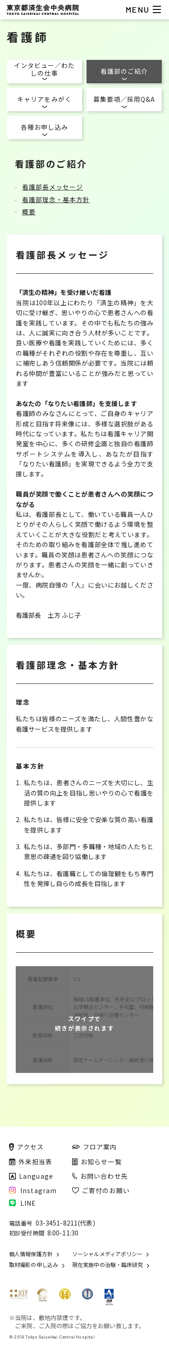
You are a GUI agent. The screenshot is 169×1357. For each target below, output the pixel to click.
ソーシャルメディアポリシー (107, 1254)
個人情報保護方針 (31, 1254)
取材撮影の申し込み (33, 1264)
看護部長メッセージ (52, 186)
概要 (29, 211)
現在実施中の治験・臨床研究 (107, 1264)
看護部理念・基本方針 (56, 199)
